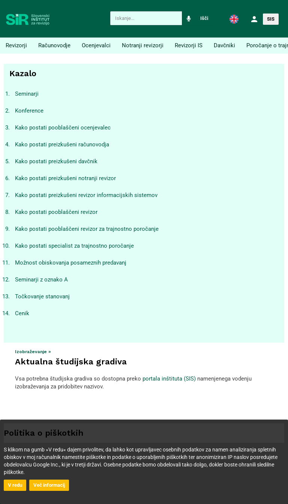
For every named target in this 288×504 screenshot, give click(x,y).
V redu (15, 485)
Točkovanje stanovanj (42, 296)
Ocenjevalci (96, 45)
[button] (234, 19)
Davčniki (224, 45)
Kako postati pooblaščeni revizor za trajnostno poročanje (87, 229)
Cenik (22, 313)
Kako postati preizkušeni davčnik (56, 161)
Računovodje (54, 45)
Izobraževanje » (33, 351)
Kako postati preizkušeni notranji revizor (65, 178)
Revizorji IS (188, 45)
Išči (204, 18)
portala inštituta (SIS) (169, 378)
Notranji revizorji (143, 45)
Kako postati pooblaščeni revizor (56, 212)
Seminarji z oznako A (41, 279)
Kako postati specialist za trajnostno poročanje (74, 245)
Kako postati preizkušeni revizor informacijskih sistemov (86, 195)
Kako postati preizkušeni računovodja (62, 144)
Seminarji (27, 93)
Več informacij (49, 485)
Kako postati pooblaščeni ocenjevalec (63, 127)
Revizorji (16, 45)
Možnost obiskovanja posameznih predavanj (70, 262)
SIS (270, 19)
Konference (29, 110)
